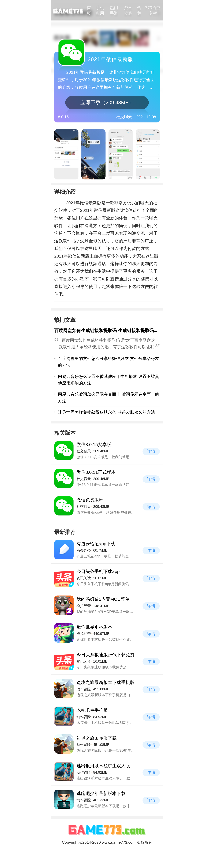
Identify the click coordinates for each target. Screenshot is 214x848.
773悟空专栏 (152, 10)
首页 (89, 10)
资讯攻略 (128, 10)
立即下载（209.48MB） (107, 102)
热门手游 (114, 10)
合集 (139, 10)
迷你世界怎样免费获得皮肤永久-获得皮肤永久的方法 (106, 412)
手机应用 (100, 10)
